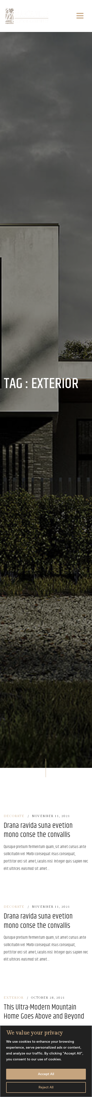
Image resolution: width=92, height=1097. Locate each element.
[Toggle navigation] (80, 16)
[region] (46, 1061)
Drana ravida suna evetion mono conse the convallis (38, 830)
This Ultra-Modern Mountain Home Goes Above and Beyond (44, 1012)
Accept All (46, 1074)
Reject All (46, 1087)
